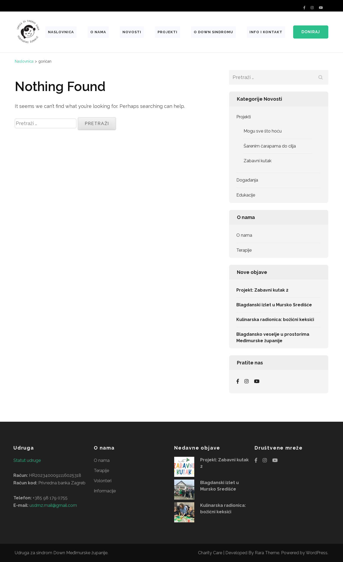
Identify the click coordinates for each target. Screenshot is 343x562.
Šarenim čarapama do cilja (270, 146)
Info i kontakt (265, 32)
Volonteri (102, 480)
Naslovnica (61, 32)
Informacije (105, 490)
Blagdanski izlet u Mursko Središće (274, 304)
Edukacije (245, 195)
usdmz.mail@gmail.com (53, 505)
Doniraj (310, 32)
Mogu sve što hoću (263, 131)
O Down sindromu (213, 32)
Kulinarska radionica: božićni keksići (275, 319)
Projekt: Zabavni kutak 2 (262, 290)
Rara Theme (267, 552)
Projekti (167, 32)
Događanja (247, 180)
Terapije (244, 250)
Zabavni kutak (257, 160)
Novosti (131, 32)
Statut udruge (27, 460)
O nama (98, 32)
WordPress (316, 552)
